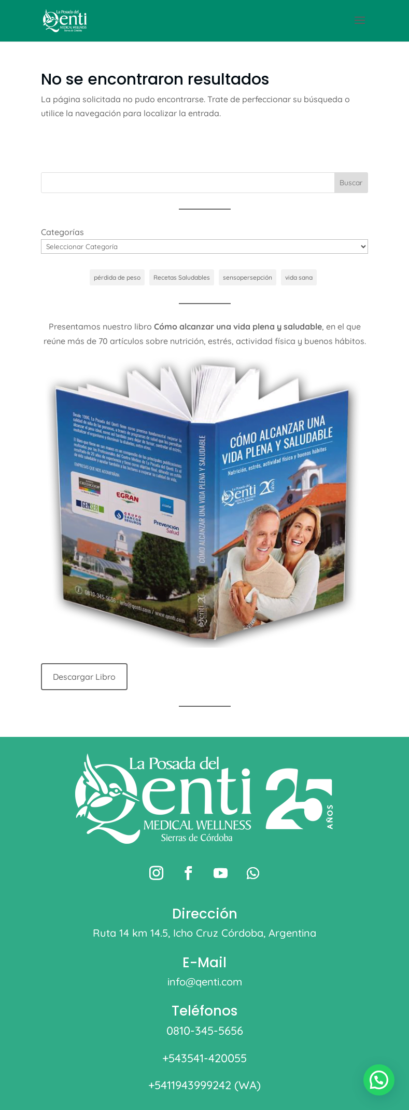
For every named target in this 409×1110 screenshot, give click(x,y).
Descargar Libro (84, 677)
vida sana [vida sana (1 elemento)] (299, 277)
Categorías (62, 232)
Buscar (351, 182)
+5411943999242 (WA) (204, 1085)
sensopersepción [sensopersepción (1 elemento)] (247, 277)
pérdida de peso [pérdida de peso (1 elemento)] (117, 277)
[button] (378, 1079)
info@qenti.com (204, 981)
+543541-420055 (204, 1058)
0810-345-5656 (204, 1030)
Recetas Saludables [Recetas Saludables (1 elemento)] (181, 277)
